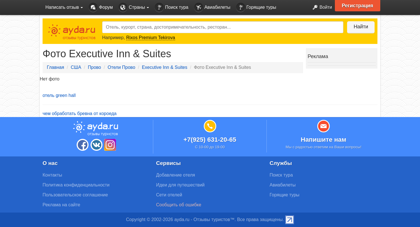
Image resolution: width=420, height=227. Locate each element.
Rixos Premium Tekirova (150, 37)
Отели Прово (121, 67)
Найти (360, 26)
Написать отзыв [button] (64, 7)
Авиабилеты (212, 7)
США (76, 67)
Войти (320, 7)
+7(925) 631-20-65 (209, 139)
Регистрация (358, 6)
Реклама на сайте (61, 204)
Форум (101, 7)
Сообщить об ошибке (178, 204)
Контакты (52, 175)
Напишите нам (323, 139)
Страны (133, 7)
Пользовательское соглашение (75, 194)
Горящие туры (256, 7)
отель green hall (59, 95)
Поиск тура (171, 7)
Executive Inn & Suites (164, 67)
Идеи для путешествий (180, 185)
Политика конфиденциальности (76, 185)
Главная (55, 67)
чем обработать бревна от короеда (80, 113)
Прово (94, 67)
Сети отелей (169, 194)
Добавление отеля (175, 175)
